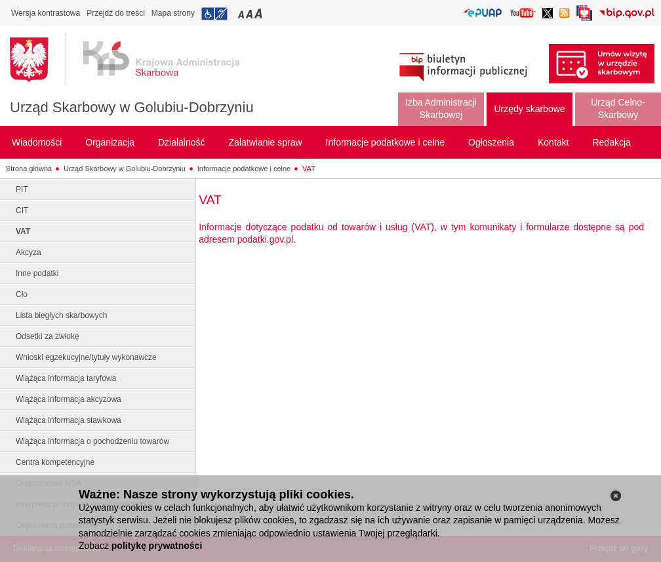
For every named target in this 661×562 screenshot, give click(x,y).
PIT (22, 189)
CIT (22, 210)
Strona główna (29, 168)
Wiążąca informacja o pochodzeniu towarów (92, 441)
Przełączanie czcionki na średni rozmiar (250, 13)
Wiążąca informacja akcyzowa (68, 399)
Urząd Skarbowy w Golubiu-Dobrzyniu (132, 107)
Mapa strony (173, 13)
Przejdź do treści (116, 13)
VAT (308, 168)
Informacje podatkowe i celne (243, 168)
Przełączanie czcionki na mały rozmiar (242, 13)
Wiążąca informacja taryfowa (66, 378)
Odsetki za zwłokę (47, 336)
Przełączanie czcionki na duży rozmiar (259, 13)
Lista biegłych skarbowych (61, 315)
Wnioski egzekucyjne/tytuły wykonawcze (86, 357)
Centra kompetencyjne (55, 462)
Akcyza (28, 252)
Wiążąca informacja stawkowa (68, 420)
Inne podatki (37, 273)
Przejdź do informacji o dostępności (214, 13)
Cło (22, 294)
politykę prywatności (156, 545)
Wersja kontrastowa (45, 13)
